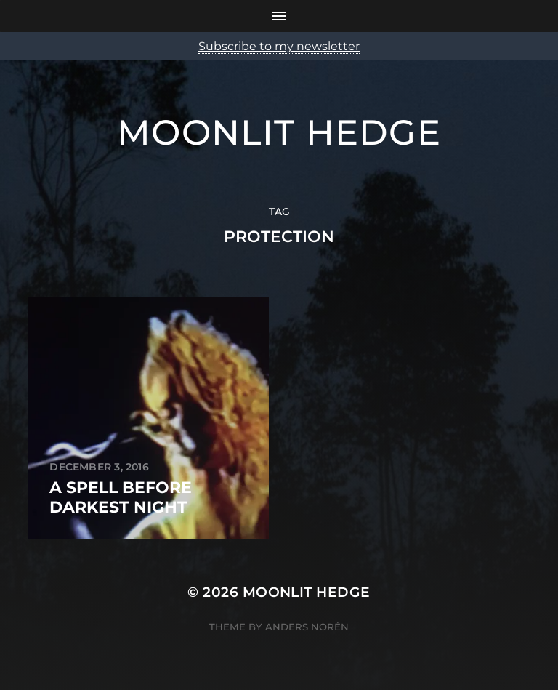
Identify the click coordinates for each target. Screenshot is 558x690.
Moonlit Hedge (279, 132)
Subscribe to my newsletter (279, 46)
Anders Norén (307, 627)
